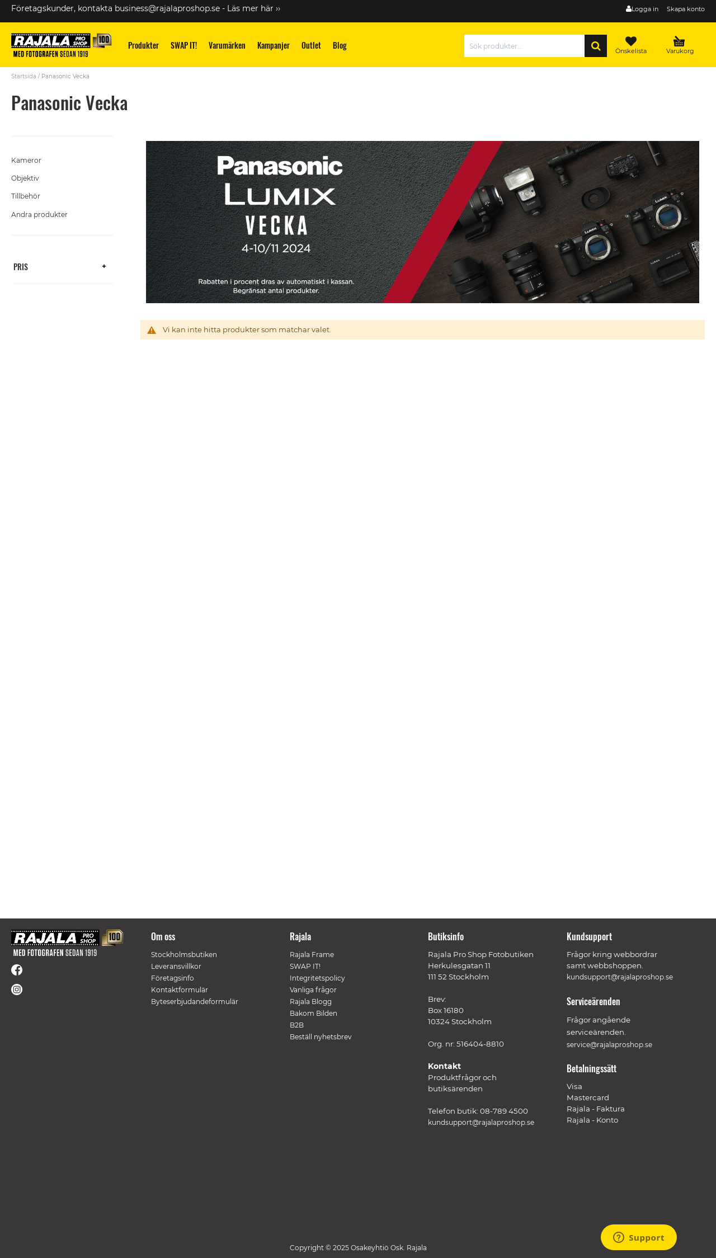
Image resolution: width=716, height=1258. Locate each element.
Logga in (645, 9)
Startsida (23, 76)
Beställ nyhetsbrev (321, 1037)
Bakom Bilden (313, 1013)
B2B (297, 1025)
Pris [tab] (20, 266)
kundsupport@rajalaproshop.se (481, 1122)
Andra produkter (39, 214)
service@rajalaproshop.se (609, 1044)
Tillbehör (25, 196)
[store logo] (61, 45)
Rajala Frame (312, 954)
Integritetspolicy (317, 978)
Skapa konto (686, 9)
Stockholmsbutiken (184, 954)
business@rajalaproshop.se (167, 8)
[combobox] (527, 46)
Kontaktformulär (179, 990)
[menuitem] (144, 45)
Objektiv (25, 178)
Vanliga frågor (313, 990)
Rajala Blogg (311, 1001)
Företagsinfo (172, 978)
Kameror (26, 160)
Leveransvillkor (176, 966)
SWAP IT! (305, 966)
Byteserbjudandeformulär (194, 1001)
